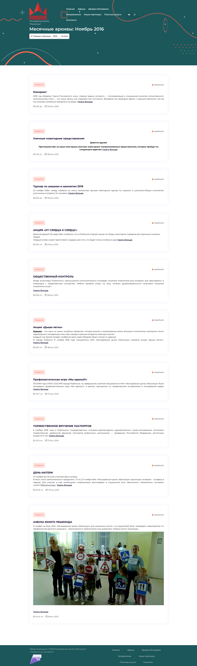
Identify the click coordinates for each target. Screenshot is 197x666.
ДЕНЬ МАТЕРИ (43, 472)
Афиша (81, 9)
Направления (73, 14)
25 (47, 198)
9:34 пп (37, 244)
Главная (70, 9)
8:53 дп (37, 198)
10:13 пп (38, 440)
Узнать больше (85, 102)
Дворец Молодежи (98, 9)
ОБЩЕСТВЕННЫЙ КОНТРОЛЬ (53, 276)
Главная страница (41, 36)
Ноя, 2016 (54, 106)
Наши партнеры (92, 14)
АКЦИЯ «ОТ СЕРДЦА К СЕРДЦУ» (55, 230)
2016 (55, 36)
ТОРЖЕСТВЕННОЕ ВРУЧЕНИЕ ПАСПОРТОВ (62, 425)
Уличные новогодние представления (58, 138)
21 (47, 244)
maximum (158, 85)
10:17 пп (38, 394)
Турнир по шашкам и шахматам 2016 (58, 186)
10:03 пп (38, 490)
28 (47, 154)
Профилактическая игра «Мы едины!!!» (60, 379)
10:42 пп (38, 616)
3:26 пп (37, 154)
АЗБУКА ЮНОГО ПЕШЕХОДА (52, 522)
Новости (39, 84)
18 (47, 295)
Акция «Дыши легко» (47, 327)
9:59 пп (37, 295)
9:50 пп (37, 347)
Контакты (71, 20)
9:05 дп (37, 106)
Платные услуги (112, 14)
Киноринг (40, 91)
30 (47, 106)
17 (47, 394)
